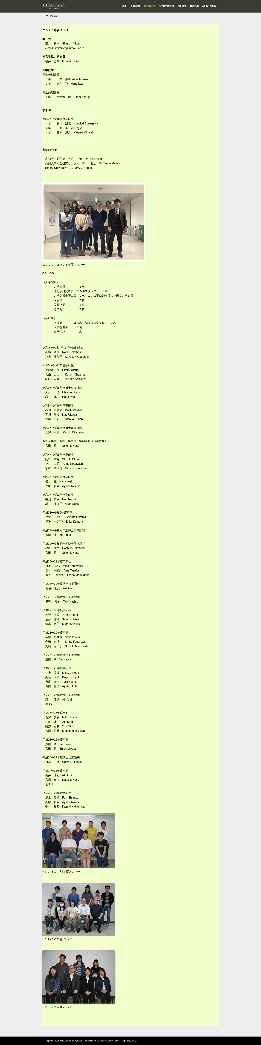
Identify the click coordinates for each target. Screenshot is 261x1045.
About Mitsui (209, 5)
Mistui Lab (53, 6)
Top (123, 5)
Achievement (166, 5)
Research (135, 5)
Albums (182, 5)
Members (149, 5)
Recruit (194, 5)
